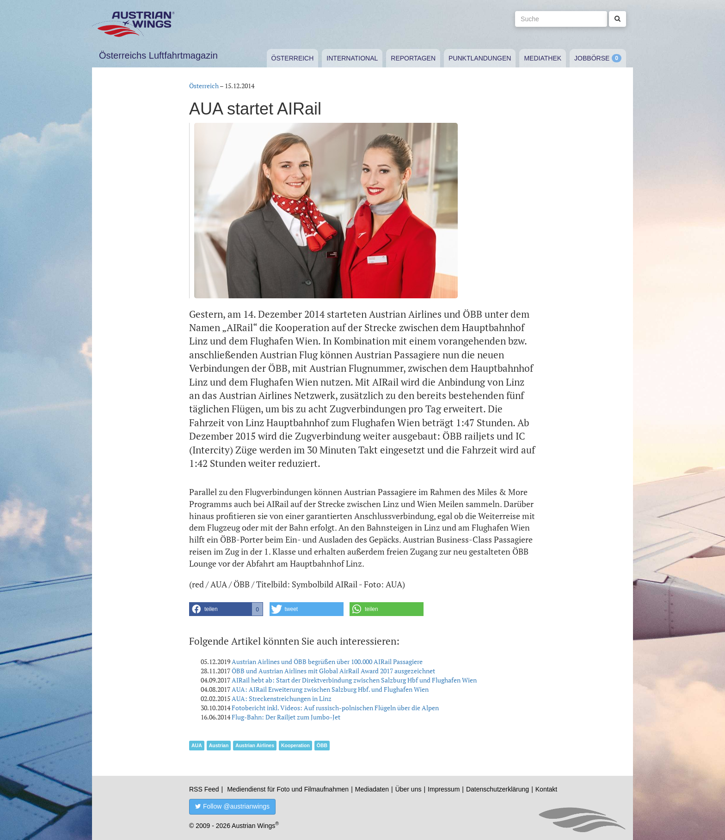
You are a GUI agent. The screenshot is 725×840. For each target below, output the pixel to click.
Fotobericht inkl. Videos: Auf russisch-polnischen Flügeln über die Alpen (335, 707)
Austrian (219, 745)
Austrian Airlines (254, 745)
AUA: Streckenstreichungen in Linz (282, 698)
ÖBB (322, 745)
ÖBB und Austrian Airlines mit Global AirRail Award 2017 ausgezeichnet (333, 670)
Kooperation (295, 745)
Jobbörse (591, 58)
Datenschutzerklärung (497, 789)
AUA (196, 745)
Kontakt (546, 789)
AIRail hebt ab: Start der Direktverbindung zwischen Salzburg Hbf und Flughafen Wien (354, 680)
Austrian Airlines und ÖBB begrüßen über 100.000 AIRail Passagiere (327, 661)
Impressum (444, 789)
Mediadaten (372, 789)
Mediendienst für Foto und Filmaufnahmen (288, 789)
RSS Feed (204, 789)
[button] (226, 609)
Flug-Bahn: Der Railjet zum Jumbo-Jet (286, 717)
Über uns (408, 789)
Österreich (292, 58)
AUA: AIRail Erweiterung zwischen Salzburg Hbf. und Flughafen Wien (330, 689)
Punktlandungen (480, 58)
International (352, 58)
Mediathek (542, 58)
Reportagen (413, 58)
